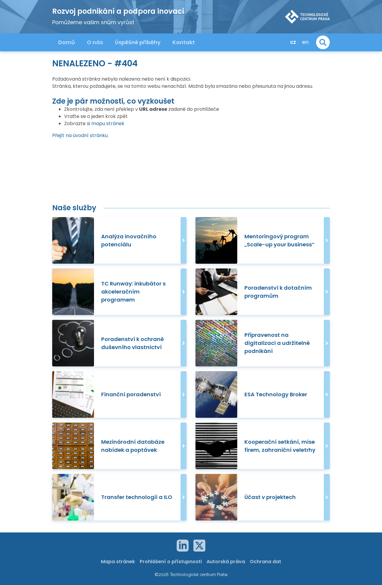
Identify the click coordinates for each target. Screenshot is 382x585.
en (305, 42)
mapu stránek (107, 123)
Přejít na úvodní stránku (80, 135)
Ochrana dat (265, 561)
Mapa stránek (118, 561)
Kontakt (183, 42)
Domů (66, 42)
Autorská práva (226, 561)
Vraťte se (75, 116)
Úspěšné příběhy (138, 42)
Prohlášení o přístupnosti (171, 561)
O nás (95, 42)
